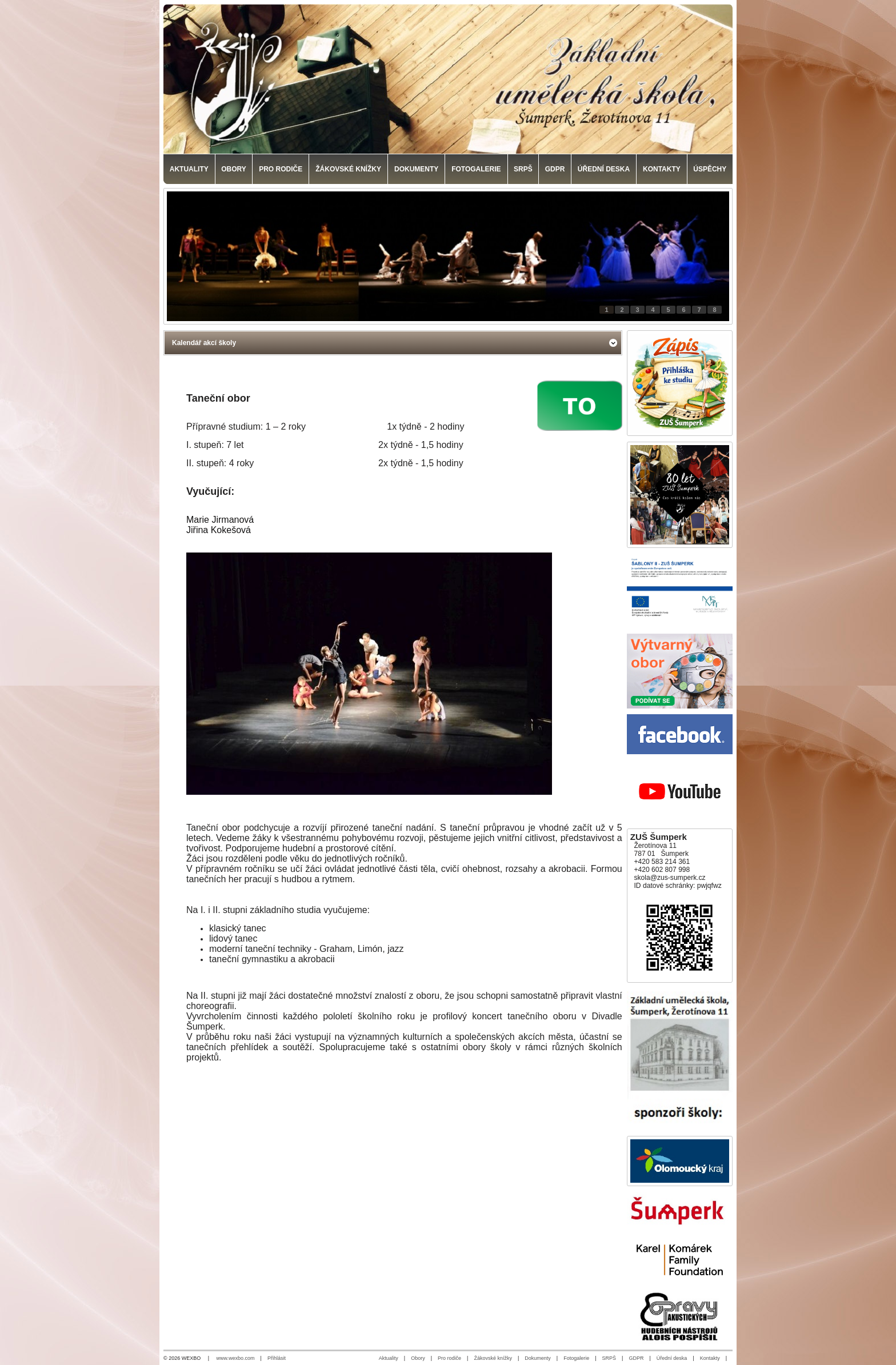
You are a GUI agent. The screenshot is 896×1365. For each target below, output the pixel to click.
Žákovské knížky (493, 1358)
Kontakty (710, 1358)
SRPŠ (609, 1358)
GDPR (636, 1358)
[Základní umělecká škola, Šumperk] (448, 79)
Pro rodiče (449, 1358)
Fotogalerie (576, 1358)
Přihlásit (276, 1358)
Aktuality (388, 1358)
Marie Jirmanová (220, 520)
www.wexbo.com (236, 1358)
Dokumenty (538, 1358)
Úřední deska (672, 1358)
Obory (418, 1358)
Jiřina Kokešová (218, 530)
